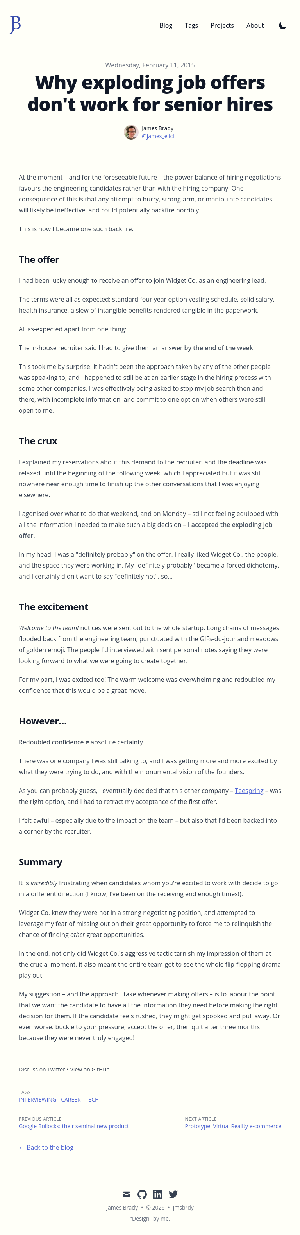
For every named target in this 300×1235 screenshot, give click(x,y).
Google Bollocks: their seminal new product (74, 1126)
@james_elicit (159, 136)
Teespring (249, 790)
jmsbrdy (183, 1207)
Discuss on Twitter (42, 1069)
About (255, 25)
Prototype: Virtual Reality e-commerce (233, 1126)
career (71, 1099)
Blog (165, 25)
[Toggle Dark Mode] (283, 25)
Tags (191, 25)
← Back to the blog (46, 1147)
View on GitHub (90, 1069)
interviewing (37, 1099)
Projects (222, 25)
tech (92, 1099)
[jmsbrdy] (15, 25)
